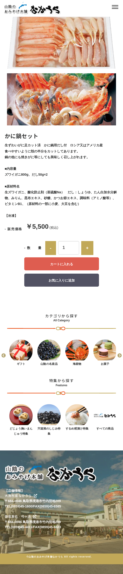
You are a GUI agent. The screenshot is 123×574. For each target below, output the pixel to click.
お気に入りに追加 (62, 280)
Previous (3, 355)
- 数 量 (33, 248)
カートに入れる (61, 264)
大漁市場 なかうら (21, 495)
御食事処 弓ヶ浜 (20, 516)
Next (119, 355)
